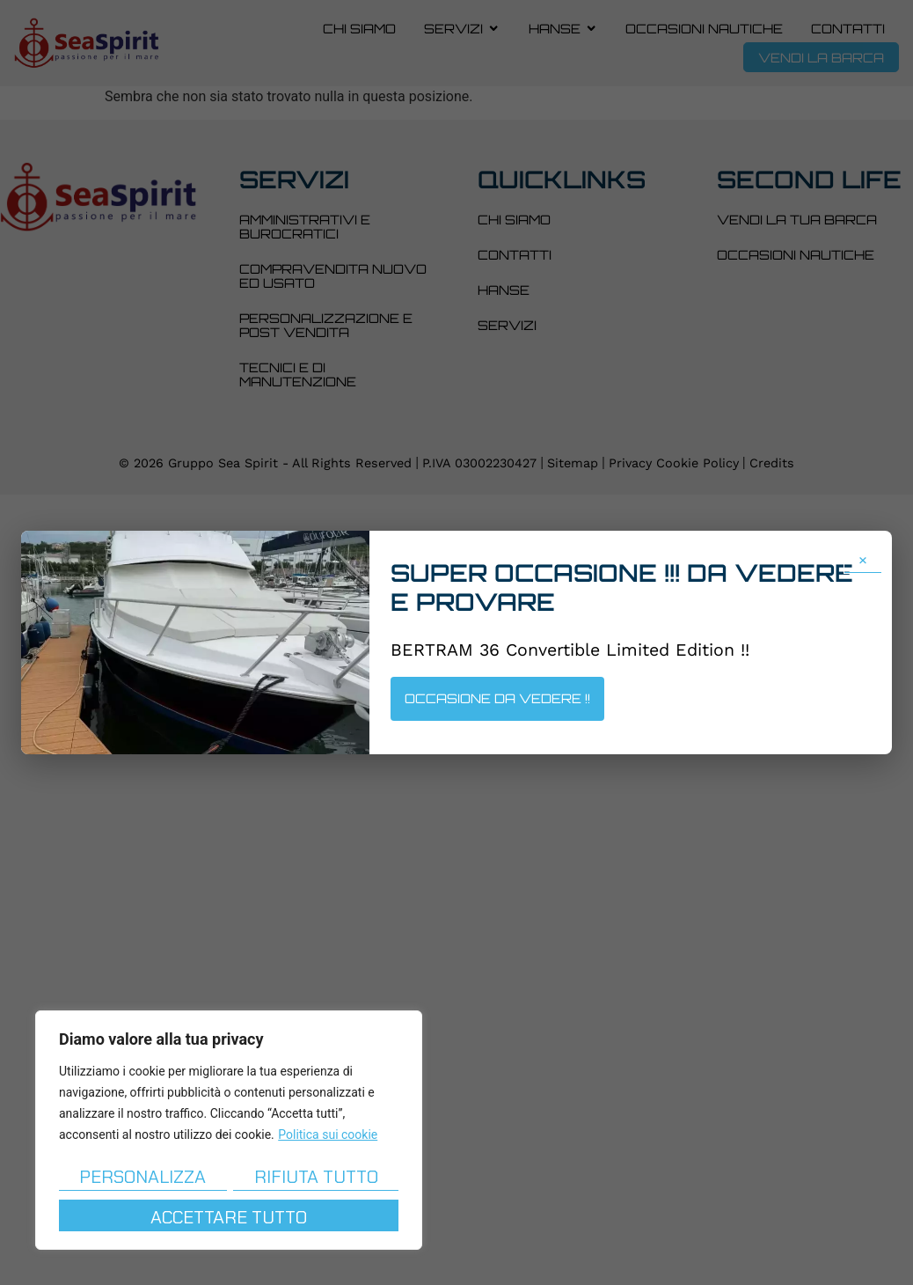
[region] (228, 1130)
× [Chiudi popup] (862, 558)
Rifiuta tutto (316, 1176)
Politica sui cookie (327, 1134)
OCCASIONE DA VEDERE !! (497, 698)
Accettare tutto (228, 1217)
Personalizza (142, 1176)
